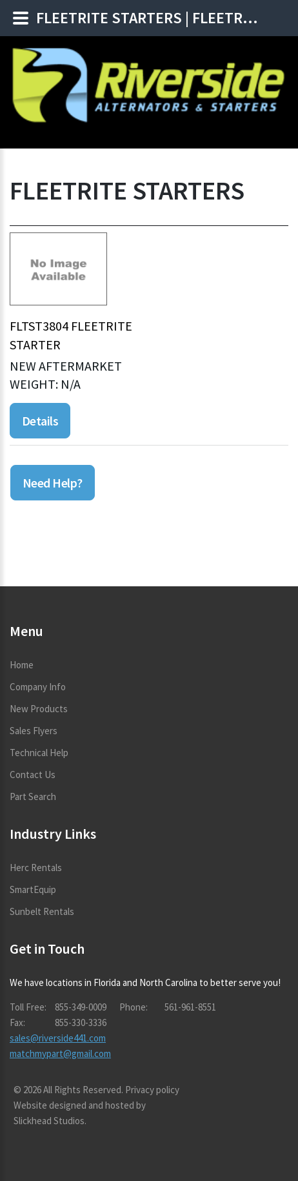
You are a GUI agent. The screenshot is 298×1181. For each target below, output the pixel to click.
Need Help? (53, 483)
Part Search (33, 796)
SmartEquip (33, 889)
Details (40, 421)
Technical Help (39, 752)
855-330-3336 (80, 1022)
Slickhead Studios (49, 1120)
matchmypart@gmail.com (60, 1053)
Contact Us (32, 774)
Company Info (38, 687)
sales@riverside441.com (58, 1038)
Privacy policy (152, 1089)
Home (22, 665)
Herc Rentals (36, 867)
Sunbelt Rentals (42, 911)
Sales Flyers (33, 730)
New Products (39, 709)
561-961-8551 (190, 1007)
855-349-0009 (80, 1007)
